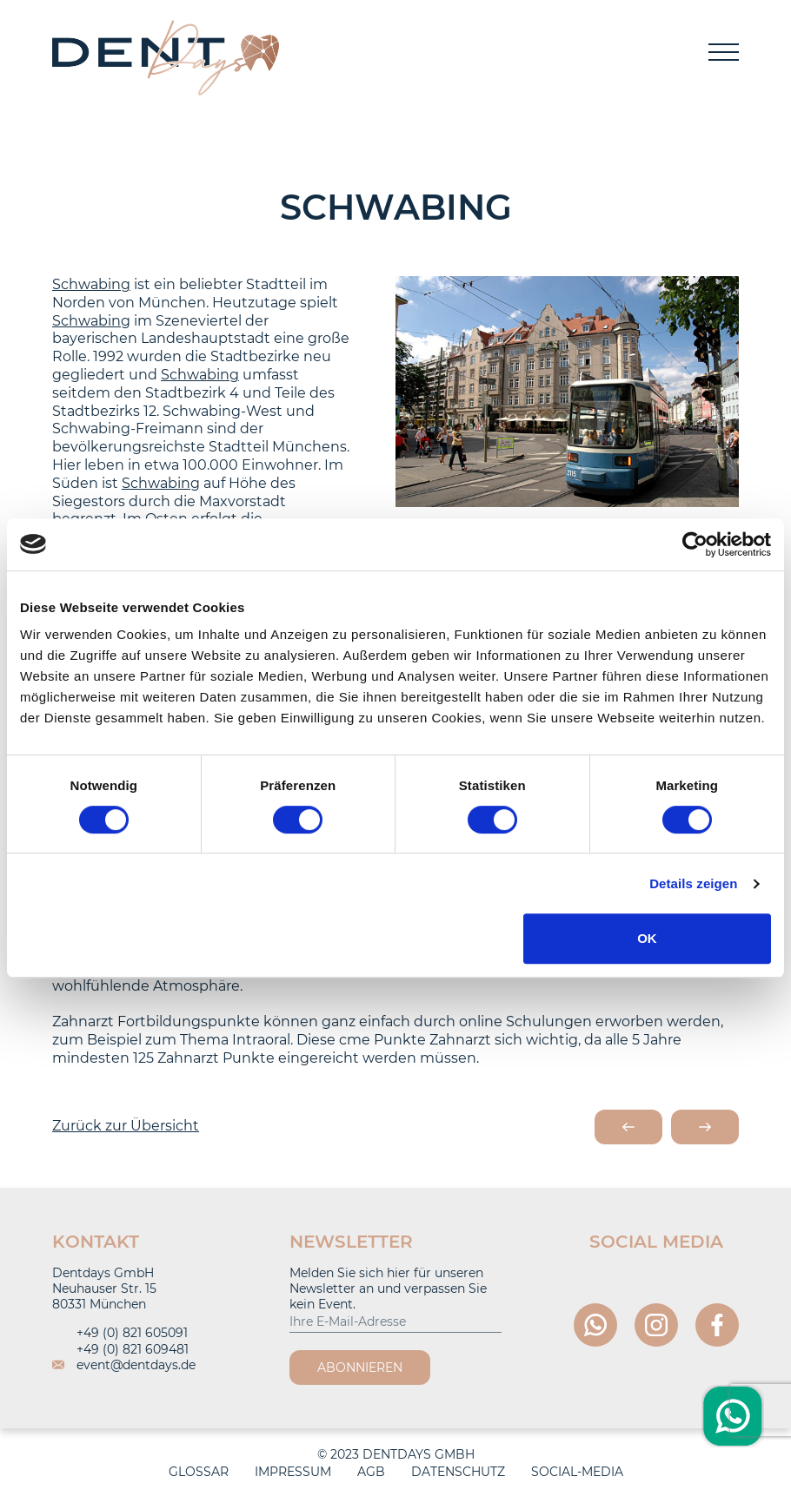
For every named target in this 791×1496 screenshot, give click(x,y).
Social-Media (577, 1472)
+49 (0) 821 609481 (120, 1349)
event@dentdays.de (124, 1365)
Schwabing (91, 284)
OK (647, 938)
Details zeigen (693, 883)
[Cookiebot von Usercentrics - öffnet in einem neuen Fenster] (695, 544)
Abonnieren (359, 1367)
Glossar (199, 1472)
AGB (371, 1472)
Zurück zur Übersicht (125, 1125)
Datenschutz (458, 1472)
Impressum (293, 1472)
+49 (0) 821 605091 (120, 1333)
